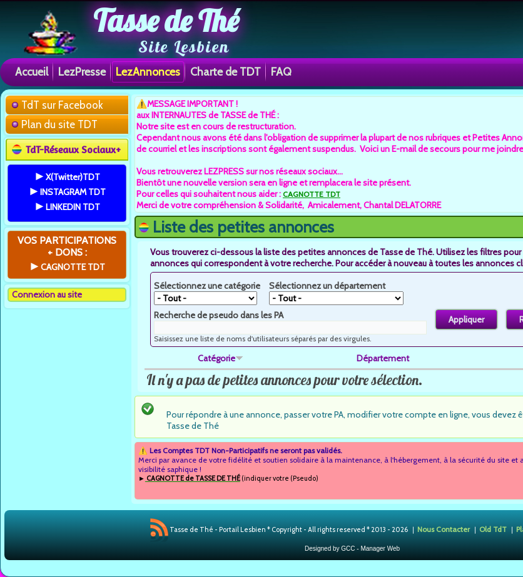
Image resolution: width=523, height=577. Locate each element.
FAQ (281, 71)
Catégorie (220, 358)
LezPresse (82, 71)
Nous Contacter (443, 529)
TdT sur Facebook (62, 105)
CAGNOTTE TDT (311, 194)
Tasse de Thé (166, 20)
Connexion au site (47, 294)
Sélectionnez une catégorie (207, 285)
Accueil (31, 71)
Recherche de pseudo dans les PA (218, 315)
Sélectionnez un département (327, 285)
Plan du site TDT (59, 124)
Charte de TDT (225, 71)
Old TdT (493, 529)
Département (383, 358)
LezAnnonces (148, 71)
